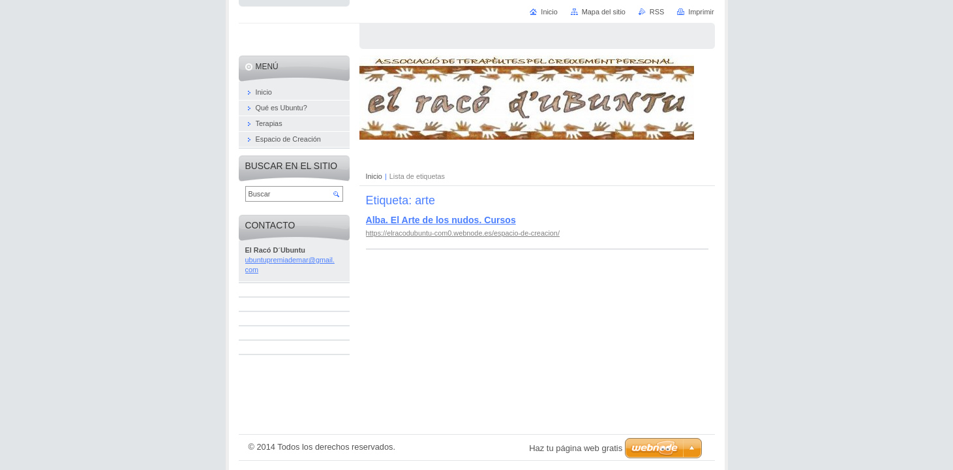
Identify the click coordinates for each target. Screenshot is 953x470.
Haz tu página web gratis (575, 448)
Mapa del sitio (604, 12)
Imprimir (701, 12)
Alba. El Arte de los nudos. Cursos (441, 220)
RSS (657, 12)
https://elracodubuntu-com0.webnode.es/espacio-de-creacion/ (463, 233)
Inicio (374, 176)
